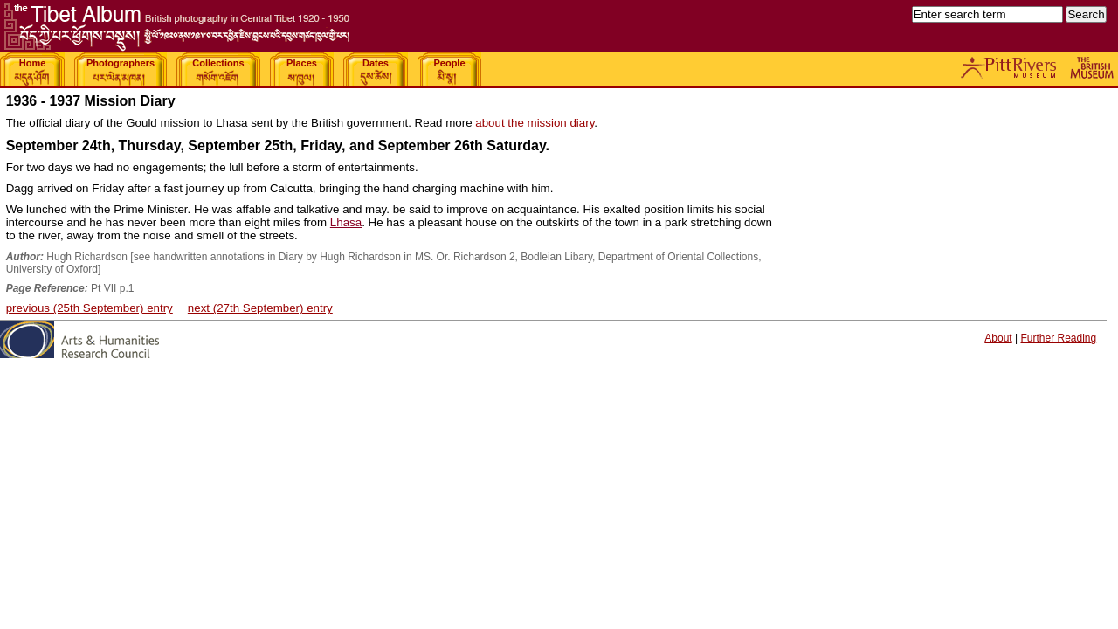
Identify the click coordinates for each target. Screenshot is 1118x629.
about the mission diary (534, 122)
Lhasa (346, 222)
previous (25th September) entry (89, 307)
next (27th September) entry (260, 307)
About (997, 338)
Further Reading (1058, 338)
